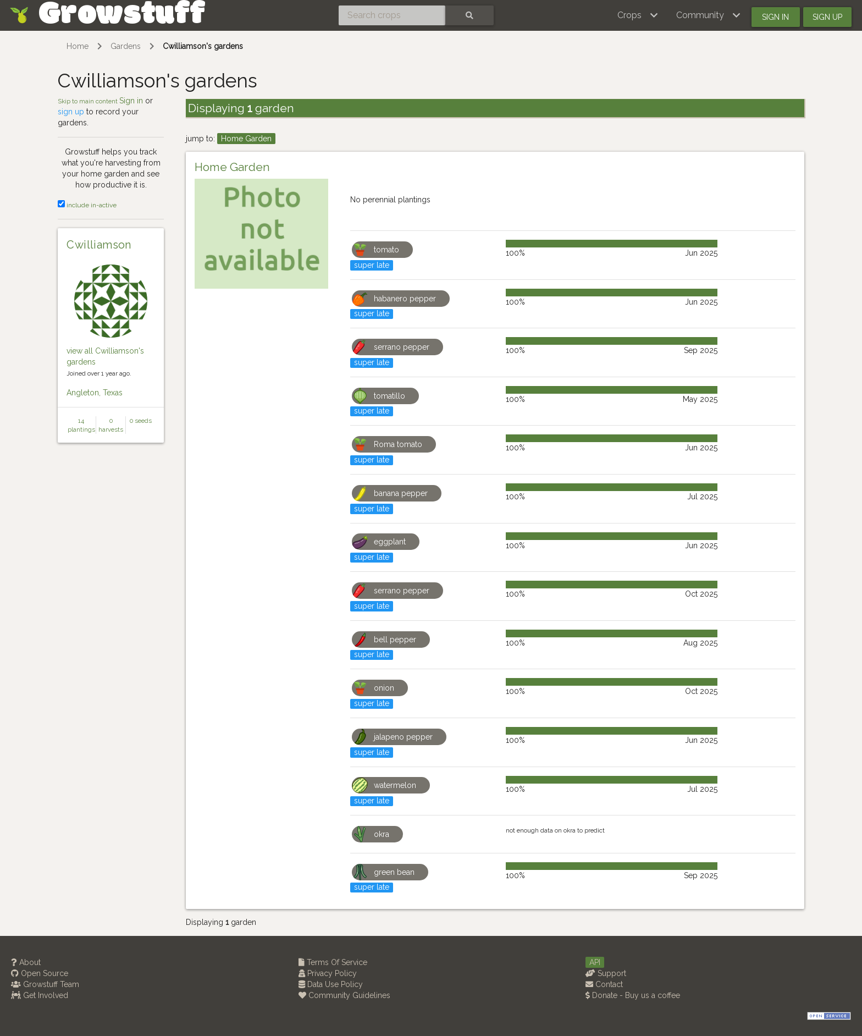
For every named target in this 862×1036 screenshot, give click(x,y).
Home (78, 46)
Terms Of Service (333, 962)
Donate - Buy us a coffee (632, 995)
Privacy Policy (328, 973)
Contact (604, 984)
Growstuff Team (45, 984)
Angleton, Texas (95, 392)
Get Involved (39, 995)
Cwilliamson (99, 244)
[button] (638, 15)
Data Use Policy (331, 984)
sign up (71, 111)
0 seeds (141, 421)
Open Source (39, 973)
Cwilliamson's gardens (203, 46)
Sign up (827, 17)
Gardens (125, 46)
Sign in (775, 17)
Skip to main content (88, 101)
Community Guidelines (344, 995)
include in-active (87, 205)
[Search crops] (392, 15)
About (26, 962)
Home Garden (246, 138)
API (594, 962)
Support (605, 973)
